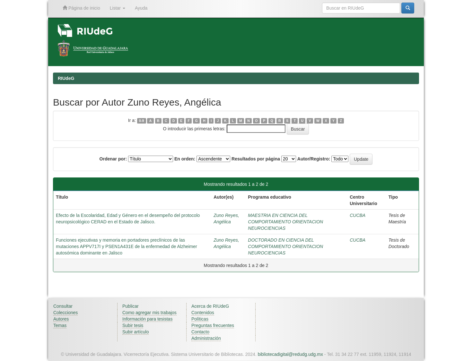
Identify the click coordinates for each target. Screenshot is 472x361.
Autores (61, 319)
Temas (59, 325)
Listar (117, 8)
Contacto (200, 331)
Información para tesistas (147, 319)
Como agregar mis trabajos (149, 312)
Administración (206, 338)
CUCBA (357, 215)
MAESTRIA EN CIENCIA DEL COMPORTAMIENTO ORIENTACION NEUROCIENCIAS (285, 222)
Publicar (130, 306)
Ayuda (141, 8)
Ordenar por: (113, 158)
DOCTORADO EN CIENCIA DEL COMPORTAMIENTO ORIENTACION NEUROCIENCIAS (285, 246)
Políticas (199, 319)
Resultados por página (256, 158)
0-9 (141, 121)
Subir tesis (132, 325)
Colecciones (65, 312)
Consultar (63, 306)
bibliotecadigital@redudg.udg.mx (290, 354)
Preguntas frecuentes (212, 325)
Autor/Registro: (313, 158)
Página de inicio (81, 8)
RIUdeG (66, 78)
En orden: (184, 158)
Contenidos (202, 312)
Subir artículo (135, 331)
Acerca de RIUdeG (210, 306)
